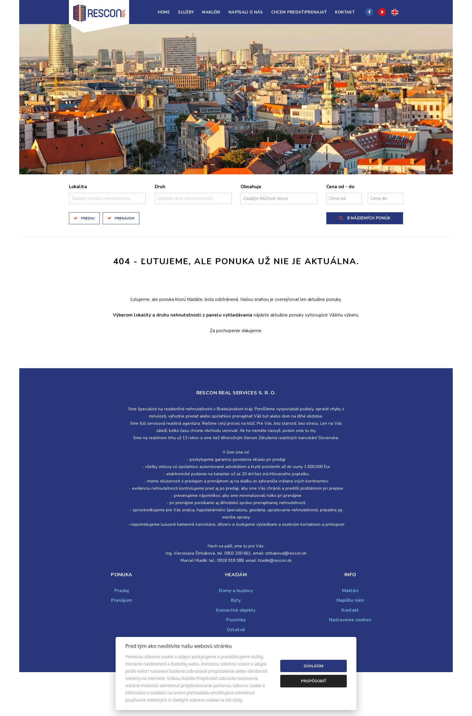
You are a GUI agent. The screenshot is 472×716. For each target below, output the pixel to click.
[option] (236, 99)
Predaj (88, 218)
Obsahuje (251, 187)
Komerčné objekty (236, 610)
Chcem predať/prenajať (299, 12)
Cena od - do (340, 187)
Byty (236, 600)
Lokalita (78, 187)
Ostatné (236, 630)
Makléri (211, 12)
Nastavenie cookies (350, 620)
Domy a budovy (236, 591)
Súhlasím (314, 666)
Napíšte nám (350, 600)
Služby (186, 12)
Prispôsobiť (313, 681)
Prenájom (124, 218)
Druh (160, 187)
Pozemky (236, 620)
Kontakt (345, 12)
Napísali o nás (245, 12)
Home (164, 12)
